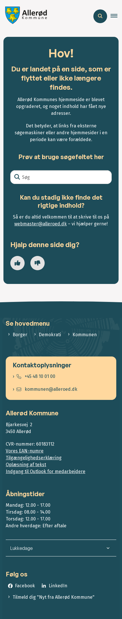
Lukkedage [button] (21, 548)
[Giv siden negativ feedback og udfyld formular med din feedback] (37, 263)
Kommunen (84, 334)
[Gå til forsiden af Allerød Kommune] (24, 16)
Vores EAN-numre (25, 451)
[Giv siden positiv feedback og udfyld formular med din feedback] (17, 263)
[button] (116, 16)
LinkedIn (58, 585)
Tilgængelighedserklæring (34, 457)
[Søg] (61, 177)
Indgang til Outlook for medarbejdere (45, 471)
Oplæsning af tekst (26, 464)
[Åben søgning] (100, 16)
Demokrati (50, 334)
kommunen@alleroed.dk (47, 389)
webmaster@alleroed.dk (40, 224)
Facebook (25, 585)
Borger (20, 334)
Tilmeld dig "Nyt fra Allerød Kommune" (54, 597)
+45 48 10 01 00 (36, 376)
